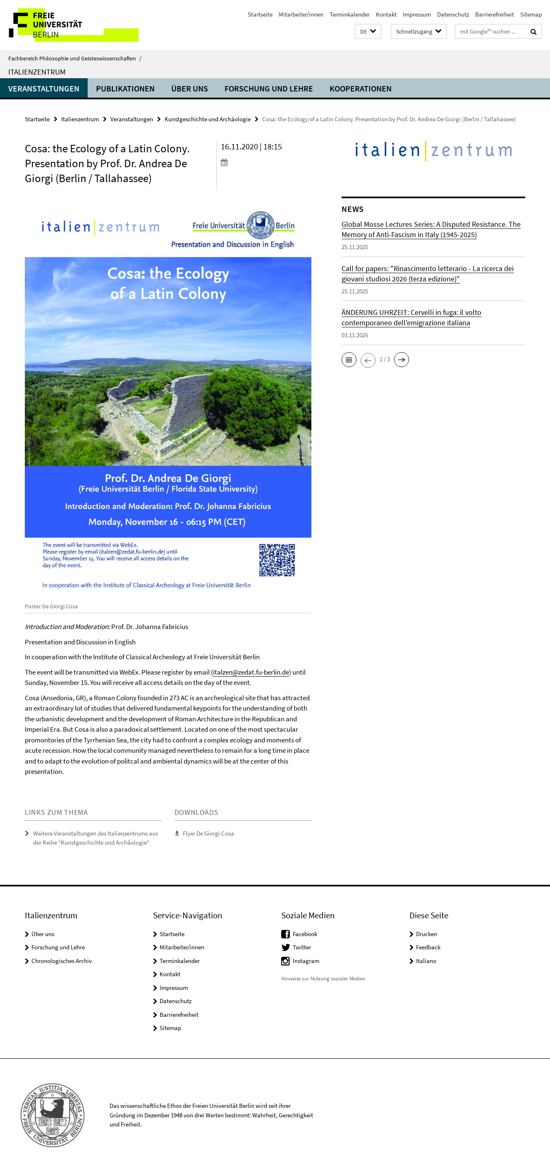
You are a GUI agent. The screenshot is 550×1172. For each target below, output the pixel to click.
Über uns (189, 88)
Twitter (302, 947)
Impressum (417, 14)
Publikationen (125, 88)
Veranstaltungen (43, 88)
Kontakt (386, 14)
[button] (368, 31)
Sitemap (531, 14)
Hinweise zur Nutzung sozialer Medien (323, 978)
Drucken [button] (426, 934)
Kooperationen (361, 88)
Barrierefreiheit (494, 14)
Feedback (428, 947)
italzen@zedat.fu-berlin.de (251, 672)
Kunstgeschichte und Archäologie (208, 119)
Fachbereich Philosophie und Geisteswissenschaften (74, 58)
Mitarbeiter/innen (301, 14)
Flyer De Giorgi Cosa (208, 833)
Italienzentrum (37, 72)
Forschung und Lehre (269, 88)
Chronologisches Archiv (61, 961)
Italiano (426, 961)
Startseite (260, 14)
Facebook (305, 934)
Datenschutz (453, 14)
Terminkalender (350, 14)
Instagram (306, 961)
